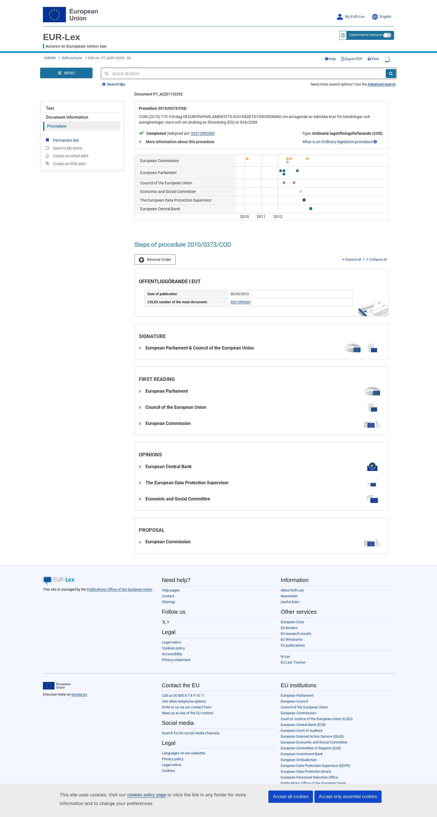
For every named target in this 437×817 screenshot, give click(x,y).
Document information (67, 117)
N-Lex (285, 656)
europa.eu (79, 694)
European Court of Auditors (302, 730)
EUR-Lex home (72, 58)
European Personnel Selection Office (309, 777)
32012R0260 (202, 133)
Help (330, 59)
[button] (155, 259)
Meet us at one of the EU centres (187, 713)
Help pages (171, 590)
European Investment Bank (302, 754)
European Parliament (297, 695)
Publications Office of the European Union (119, 589)
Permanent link (62, 140)
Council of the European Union (304, 707)
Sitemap (168, 602)
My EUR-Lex (350, 16)
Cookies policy (173, 648)
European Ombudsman (299, 760)
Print (373, 59)
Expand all (351, 259)
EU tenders (289, 628)
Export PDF (351, 59)
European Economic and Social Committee (314, 742)
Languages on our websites (183, 753)
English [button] (381, 16)
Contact (168, 596)
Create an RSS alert (65, 163)
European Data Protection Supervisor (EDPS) (316, 766)
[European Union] (57, 686)
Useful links (290, 602)
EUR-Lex (61, 37)
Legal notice (171, 642)
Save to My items (63, 148)
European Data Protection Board (306, 771)
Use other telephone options (184, 701)
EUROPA (50, 58)
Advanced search (381, 84)
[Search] (391, 73)
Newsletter (289, 596)
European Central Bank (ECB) (303, 725)
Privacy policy (172, 759)
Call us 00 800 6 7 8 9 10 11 (183, 695)
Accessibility (172, 654)
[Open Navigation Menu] (66, 73)
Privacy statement (176, 660)
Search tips (113, 84)
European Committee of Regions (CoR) (311, 748)
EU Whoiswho (291, 639)
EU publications (293, 645)
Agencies (288, 789)
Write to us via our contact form (186, 707)
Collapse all (376, 259)
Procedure (56, 126)
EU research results (296, 634)
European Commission (298, 713)
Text (50, 108)
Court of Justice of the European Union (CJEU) (317, 719)
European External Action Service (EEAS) (312, 736)
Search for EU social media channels (191, 733)
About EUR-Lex (292, 590)
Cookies (168, 771)
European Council (294, 701)
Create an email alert (66, 155)
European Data (292, 622)
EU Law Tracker (293, 662)
